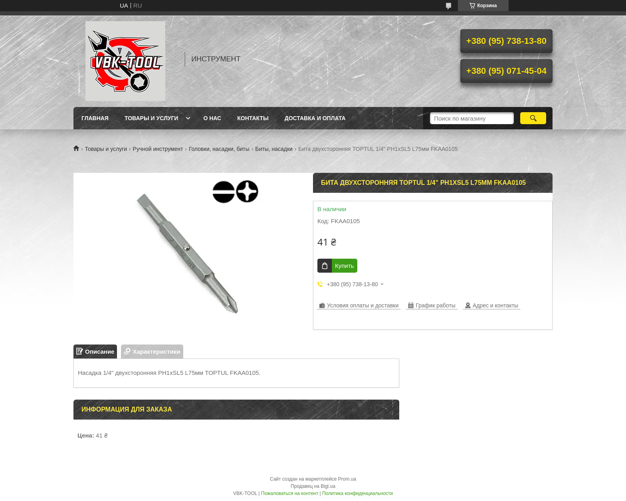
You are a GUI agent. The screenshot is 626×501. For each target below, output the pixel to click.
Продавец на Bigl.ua (313, 486)
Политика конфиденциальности (357, 493)
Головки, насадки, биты (219, 149)
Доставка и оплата (315, 118)
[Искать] (533, 118)
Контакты (252, 118)
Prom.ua (347, 479)
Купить (344, 265)
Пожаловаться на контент (289, 493)
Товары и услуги (151, 118)
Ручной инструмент (158, 149)
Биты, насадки (274, 149)
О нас (212, 118)
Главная (95, 118)
